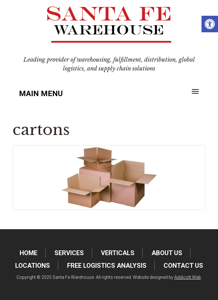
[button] (210, 24)
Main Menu (41, 93)
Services (69, 253)
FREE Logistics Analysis (106, 265)
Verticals (117, 253)
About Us (167, 253)
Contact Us (183, 265)
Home (28, 253)
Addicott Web (187, 277)
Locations (32, 265)
